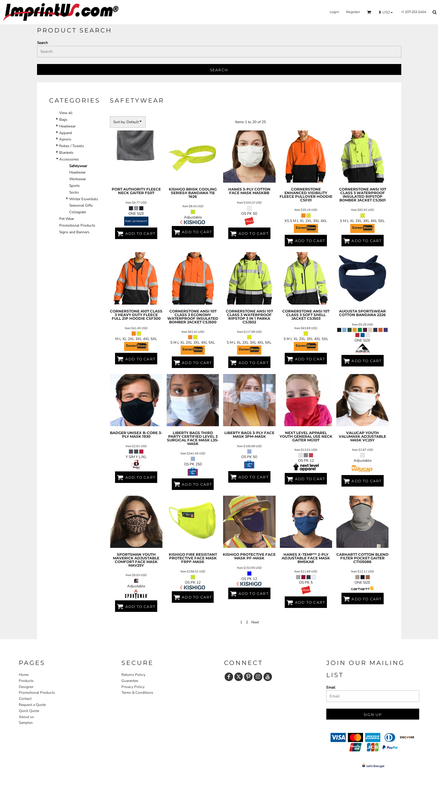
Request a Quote (32, 704)
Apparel (65, 132)
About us (26, 716)
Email (330, 687)
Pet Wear (66, 218)
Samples (26, 722)
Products (26, 680)
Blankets (66, 152)
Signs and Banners (74, 232)
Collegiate (77, 212)
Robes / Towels (71, 145)
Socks (74, 192)
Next (255, 622)
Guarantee (129, 680)
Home (24, 674)
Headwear (67, 126)
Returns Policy (133, 674)
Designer (26, 686)
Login (334, 12)
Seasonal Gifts (81, 205)
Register (353, 12)
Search (42, 42)
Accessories (69, 159)
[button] (369, 12)
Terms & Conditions (137, 692)
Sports (74, 185)
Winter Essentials (83, 199)
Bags (63, 119)
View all (66, 112)
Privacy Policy (132, 686)
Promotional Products (77, 225)
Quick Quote (29, 710)
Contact (25, 698)
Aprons (65, 139)
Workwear (77, 179)
